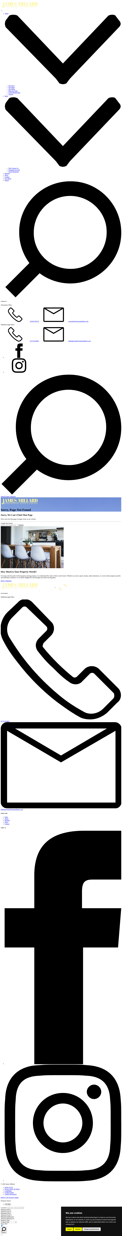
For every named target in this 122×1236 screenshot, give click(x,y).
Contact (7, 177)
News (6, 175)
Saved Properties (13, 172)
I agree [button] (69, 1229)
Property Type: (5, 1220)
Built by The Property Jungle (10, 1197)
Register (7, 173)
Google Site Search (7, 523)
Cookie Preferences (11, 1194)
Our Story (11, 86)
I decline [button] (77, 1229)
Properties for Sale (14, 170)
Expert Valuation (10, 496)
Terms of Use (9, 1187)
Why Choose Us (13, 168)
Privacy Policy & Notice (12, 1189)
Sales (6, 817)
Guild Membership (14, 92)
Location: (4, 1208)
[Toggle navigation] (1, 10)
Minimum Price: (6, 1209)
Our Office (11, 89)
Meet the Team (13, 91)
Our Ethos (11, 87)
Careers (10, 94)
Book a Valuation (6, 581)
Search (21, 525)
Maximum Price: (6, 1213)
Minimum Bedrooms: (7, 1217)
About (6, 819)
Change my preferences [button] (91, 1229)
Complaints (8, 1191)
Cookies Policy (9, 1192)
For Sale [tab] (7, 1204)
